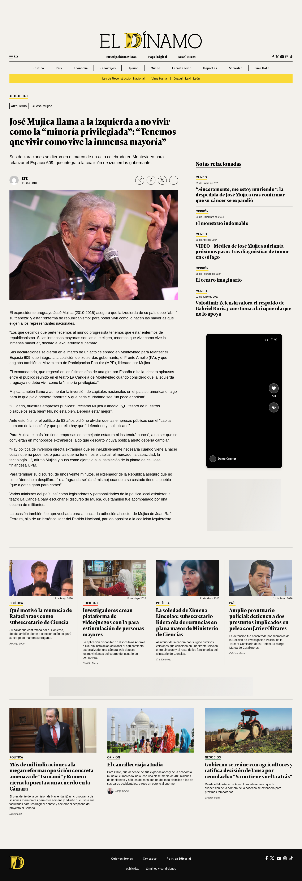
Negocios (213, 757)
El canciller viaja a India (135, 764)
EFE (25, 178)
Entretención (181, 68)
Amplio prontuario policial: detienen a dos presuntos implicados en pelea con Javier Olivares (258, 619)
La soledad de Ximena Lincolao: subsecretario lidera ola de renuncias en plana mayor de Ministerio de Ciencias (187, 622)
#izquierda (19, 106)
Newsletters (186, 56)
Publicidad (132, 868)
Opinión (133, 68)
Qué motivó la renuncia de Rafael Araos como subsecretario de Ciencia (40, 616)
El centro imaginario (219, 279)
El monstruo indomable (222, 223)
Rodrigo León (17, 643)
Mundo (155, 68)
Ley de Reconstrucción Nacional (123, 78)
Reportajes (108, 68)
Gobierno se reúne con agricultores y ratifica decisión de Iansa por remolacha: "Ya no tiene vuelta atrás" (248, 770)
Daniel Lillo (15, 813)
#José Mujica (42, 106)
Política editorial (179, 858)
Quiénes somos (122, 858)
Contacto (150, 858)
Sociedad (235, 68)
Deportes (210, 68)
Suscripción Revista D (121, 56)
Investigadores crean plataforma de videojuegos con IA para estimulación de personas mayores (113, 622)
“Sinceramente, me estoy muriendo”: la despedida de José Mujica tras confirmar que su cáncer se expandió (240, 195)
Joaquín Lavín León (187, 78)
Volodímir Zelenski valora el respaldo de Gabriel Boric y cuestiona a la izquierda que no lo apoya (243, 308)
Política (38, 68)
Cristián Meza (90, 663)
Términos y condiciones (161, 868)
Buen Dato (261, 68)
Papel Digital (157, 56)
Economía (81, 68)
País (59, 68)
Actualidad (18, 96)
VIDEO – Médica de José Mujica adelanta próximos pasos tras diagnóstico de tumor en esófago (242, 251)
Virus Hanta (159, 78)
